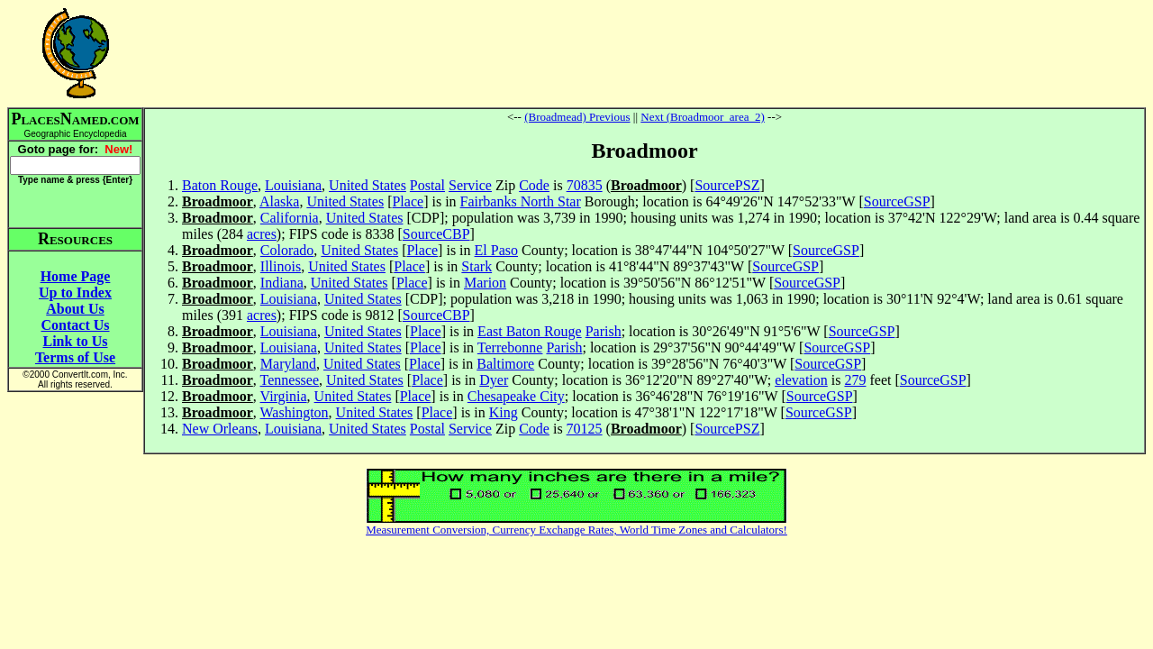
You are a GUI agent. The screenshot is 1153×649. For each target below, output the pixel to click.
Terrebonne (510, 347)
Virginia (283, 396)
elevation (801, 380)
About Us (75, 308)
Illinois (280, 266)
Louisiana (293, 185)
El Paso (496, 250)
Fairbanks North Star (520, 201)
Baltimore (505, 363)
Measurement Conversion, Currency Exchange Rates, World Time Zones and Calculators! (576, 529)
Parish (604, 331)
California (289, 217)
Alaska (279, 201)
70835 (585, 185)
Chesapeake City (516, 396)
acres (262, 234)
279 (855, 380)
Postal (427, 185)
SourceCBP (436, 234)
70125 (585, 428)
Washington (294, 412)
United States (367, 185)
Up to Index (75, 292)
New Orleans (220, 428)
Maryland (288, 363)
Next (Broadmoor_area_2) (702, 116)
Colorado (287, 250)
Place (407, 201)
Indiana (282, 282)
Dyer (493, 380)
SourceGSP (897, 201)
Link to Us (74, 341)
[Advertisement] (645, 53)
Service (470, 185)
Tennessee (290, 380)
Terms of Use (75, 357)
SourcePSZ (727, 185)
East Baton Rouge (529, 331)
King (503, 412)
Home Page (76, 276)
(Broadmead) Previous (577, 116)
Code (534, 185)
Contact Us (75, 325)
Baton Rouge (220, 185)
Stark (476, 266)
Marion (485, 282)
